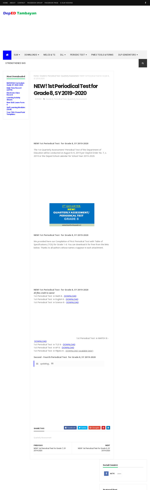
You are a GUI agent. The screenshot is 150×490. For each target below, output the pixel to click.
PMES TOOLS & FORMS (102, 55)
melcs (119, 429)
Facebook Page (51, 3)
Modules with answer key (128, 381)
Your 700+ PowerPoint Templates (11, 114)
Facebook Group (34, 3)
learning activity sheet (127, 425)
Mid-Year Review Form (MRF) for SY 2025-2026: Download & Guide (128, 116)
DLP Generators (127, 55)
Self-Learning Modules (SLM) (13, 108)
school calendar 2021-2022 (128, 433)
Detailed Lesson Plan (126, 367)
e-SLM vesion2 (66, 3)
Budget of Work (124, 359)
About (12, 3)
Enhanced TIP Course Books (128, 376)
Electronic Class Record (127, 372)
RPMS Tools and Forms (127, 389)
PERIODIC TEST (77, 55)
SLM (16, 55)
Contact (21, 3)
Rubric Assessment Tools (128, 403)
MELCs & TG (49, 55)
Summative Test (123, 411)
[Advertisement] (96, 28)
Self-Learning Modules (127, 407)
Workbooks (122, 416)
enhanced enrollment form (129, 420)
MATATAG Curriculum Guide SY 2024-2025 (15, 84)
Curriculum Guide (124, 363)
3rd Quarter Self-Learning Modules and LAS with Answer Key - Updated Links (128, 253)
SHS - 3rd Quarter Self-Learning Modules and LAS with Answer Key (127, 286)
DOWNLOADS (31, 55)
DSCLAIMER (138, 238)
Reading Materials (125, 394)
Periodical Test (52, 76)
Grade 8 (42, 76)
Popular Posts (120, 238)
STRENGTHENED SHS (15, 63)
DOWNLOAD (69, 300)
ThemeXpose (17, 486)
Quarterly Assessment (68, 76)
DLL (62, 55)
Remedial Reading (124, 398)
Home (5, 3)
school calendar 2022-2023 (128, 438)
